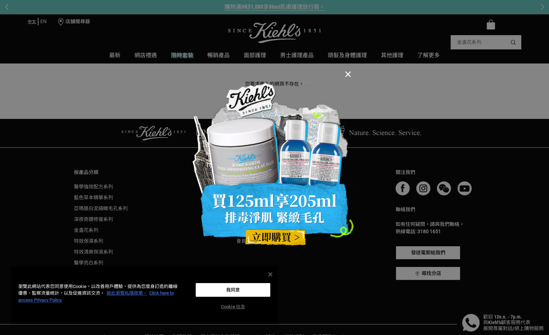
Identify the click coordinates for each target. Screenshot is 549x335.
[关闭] (270, 274)
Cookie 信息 (233, 306)
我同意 (233, 290)
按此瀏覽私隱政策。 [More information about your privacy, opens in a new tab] (126, 293)
